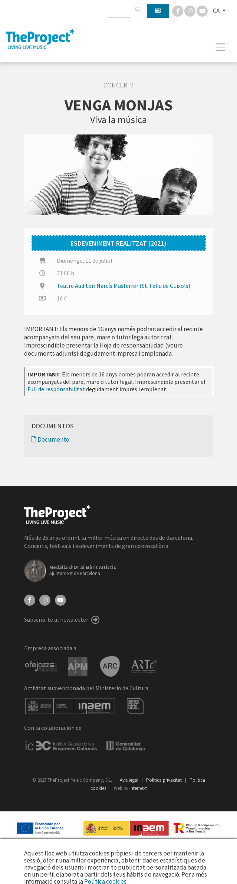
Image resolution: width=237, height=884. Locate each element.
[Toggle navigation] (220, 47)
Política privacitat (164, 780)
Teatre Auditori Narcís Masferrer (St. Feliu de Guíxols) (123, 285)
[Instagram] (190, 10)
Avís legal (129, 780)
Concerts (118, 85)
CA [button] (217, 11)
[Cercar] (138, 10)
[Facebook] (178, 10)
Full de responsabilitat (56, 389)
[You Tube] (202, 10)
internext (138, 788)
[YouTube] (60, 599)
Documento (50, 439)
